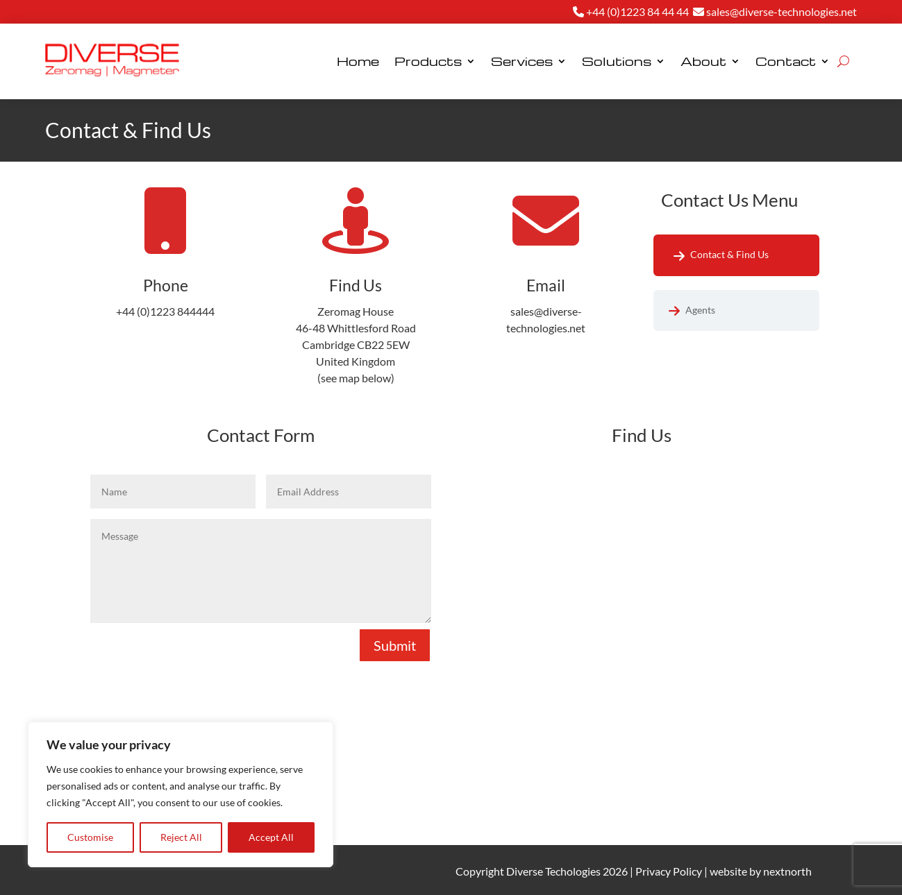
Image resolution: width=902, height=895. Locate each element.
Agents (700, 310)
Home (358, 61)
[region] (180, 794)
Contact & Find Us (729, 254)
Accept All (271, 837)
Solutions (616, 61)
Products (428, 61)
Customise (90, 837)
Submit (395, 645)
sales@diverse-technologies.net (775, 11)
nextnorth (787, 871)
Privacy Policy (668, 871)
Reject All (181, 837)
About (703, 61)
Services (522, 61)
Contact (785, 61)
